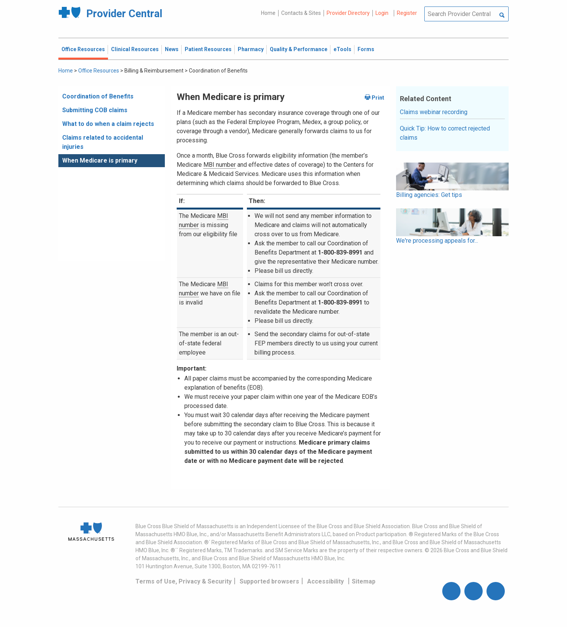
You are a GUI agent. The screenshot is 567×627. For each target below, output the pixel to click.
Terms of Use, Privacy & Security (183, 581)
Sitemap (363, 581)
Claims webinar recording (433, 112)
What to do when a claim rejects (108, 123)
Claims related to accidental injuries (102, 142)
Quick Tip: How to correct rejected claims (445, 133)
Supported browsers (269, 581)
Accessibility (325, 581)
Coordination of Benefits (98, 96)
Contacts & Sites (301, 13)
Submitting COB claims (94, 110)
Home (268, 13)
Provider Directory (348, 13)
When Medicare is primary (99, 160)
